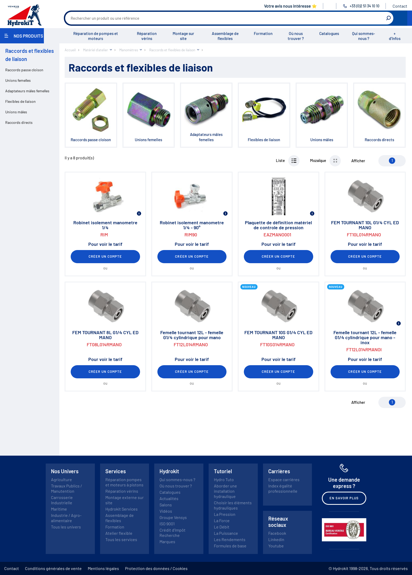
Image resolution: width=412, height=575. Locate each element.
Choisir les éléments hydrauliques (233, 505)
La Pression (224, 514)
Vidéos (165, 510)
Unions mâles (16, 112)
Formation (263, 33)
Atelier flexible (118, 533)
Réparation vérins (147, 36)
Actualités (168, 498)
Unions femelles (18, 80)
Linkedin (276, 539)
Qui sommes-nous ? (363, 36)
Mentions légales (103, 568)
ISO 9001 (167, 523)
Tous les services (121, 539)
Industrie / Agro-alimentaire (66, 518)
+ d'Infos (394, 36)
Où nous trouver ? (296, 36)
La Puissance (226, 533)
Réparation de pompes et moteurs (95, 36)
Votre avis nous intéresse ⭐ (290, 5)
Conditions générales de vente (53, 568)
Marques (167, 541)
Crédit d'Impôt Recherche (172, 532)
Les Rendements (229, 539)
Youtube (276, 545)
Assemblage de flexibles (225, 36)
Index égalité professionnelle (282, 488)
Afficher (358, 160)
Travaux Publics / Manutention (66, 488)
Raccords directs (19, 122)
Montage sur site (183, 36)
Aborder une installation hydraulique (225, 491)
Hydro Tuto (224, 479)
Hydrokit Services (121, 508)
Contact (400, 5)
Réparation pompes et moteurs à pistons (124, 482)
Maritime (59, 508)
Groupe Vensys (173, 517)
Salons (165, 504)
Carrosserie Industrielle (62, 500)
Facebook (277, 533)
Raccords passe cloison (24, 70)
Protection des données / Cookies (156, 568)
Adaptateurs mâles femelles (27, 91)
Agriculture (61, 479)
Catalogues (329, 33)
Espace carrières (284, 479)
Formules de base (230, 545)
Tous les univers (66, 526)
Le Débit (221, 526)
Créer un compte (105, 256)
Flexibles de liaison (20, 101)
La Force (222, 520)
